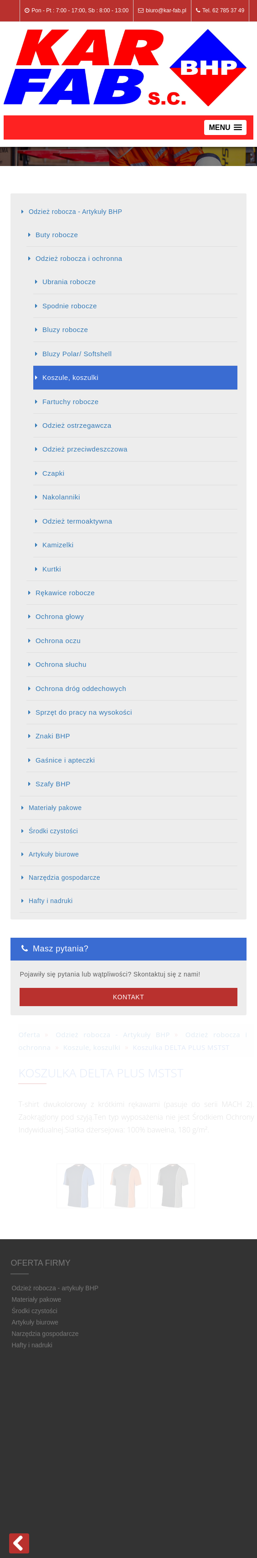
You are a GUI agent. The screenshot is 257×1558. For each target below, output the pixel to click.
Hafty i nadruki (51, 900)
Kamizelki (58, 545)
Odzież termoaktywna (77, 521)
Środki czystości (53, 831)
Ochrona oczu (58, 640)
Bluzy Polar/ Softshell (77, 354)
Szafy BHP (53, 784)
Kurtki (51, 569)
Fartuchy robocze (70, 401)
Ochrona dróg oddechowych (81, 688)
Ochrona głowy (60, 616)
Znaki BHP (53, 736)
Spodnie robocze (69, 306)
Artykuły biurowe (54, 854)
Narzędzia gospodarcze (64, 877)
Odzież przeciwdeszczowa (85, 449)
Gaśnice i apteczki (65, 760)
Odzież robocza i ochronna (79, 258)
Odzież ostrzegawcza (77, 425)
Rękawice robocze (65, 593)
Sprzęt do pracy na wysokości (84, 712)
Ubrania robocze (69, 282)
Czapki (53, 473)
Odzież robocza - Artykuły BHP (75, 211)
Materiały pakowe (55, 807)
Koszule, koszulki (70, 377)
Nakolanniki (61, 497)
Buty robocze (57, 235)
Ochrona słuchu (61, 664)
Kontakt (128, 997)
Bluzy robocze (65, 329)
